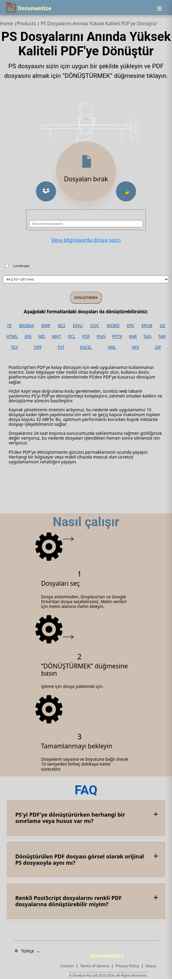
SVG (147, 336)
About (150, 965)
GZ (162, 325)
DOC (94, 325)
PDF (86, 336)
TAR (161, 336)
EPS (130, 325)
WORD (113, 325)
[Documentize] (108, 954)
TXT (60, 347)
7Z (9, 325)
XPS (135, 347)
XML (112, 347)
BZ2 (61, 325)
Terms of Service (94, 965)
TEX (14, 347)
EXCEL (86, 347)
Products (26, 23)
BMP (45, 325)
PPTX (117, 336)
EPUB (147, 325)
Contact (67, 965)
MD (41, 336)
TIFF (38, 347)
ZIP (158, 347)
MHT (56, 336)
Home (6, 23)
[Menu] (159, 8)
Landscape (21, 266)
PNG (101, 336)
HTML (12, 336)
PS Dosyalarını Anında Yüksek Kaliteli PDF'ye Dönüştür (99, 23)
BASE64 (26, 325)
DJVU (78, 325)
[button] (46, 191)
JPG (28, 336)
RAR (133, 336)
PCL (72, 336)
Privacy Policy (127, 965)
